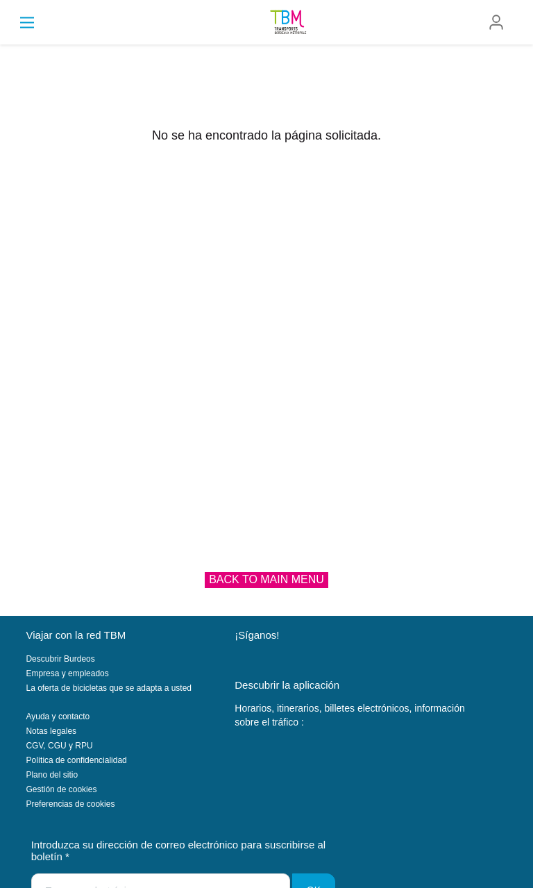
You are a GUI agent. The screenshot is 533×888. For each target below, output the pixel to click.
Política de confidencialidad (76, 760)
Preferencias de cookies (70, 804)
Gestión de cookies (61, 789)
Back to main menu (266, 579)
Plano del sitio (52, 775)
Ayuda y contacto (58, 716)
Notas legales (51, 731)
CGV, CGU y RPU (59, 746)
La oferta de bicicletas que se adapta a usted (109, 688)
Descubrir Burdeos (60, 659)
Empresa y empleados (67, 673)
